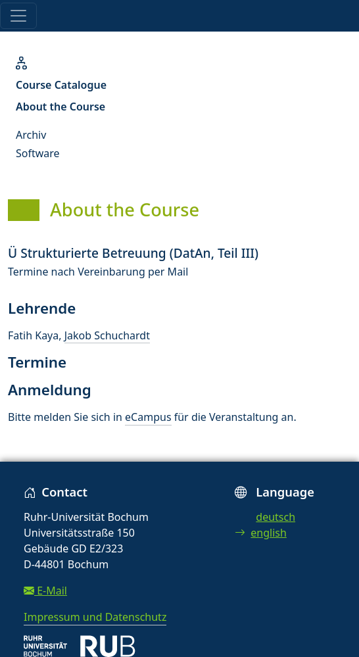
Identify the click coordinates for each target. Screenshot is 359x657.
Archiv (31, 135)
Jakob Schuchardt (107, 335)
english (261, 532)
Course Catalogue (61, 85)
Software (38, 153)
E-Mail (45, 590)
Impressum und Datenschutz (95, 617)
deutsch (275, 517)
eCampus (148, 417)
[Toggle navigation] (18, 16)
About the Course (60, 106)
